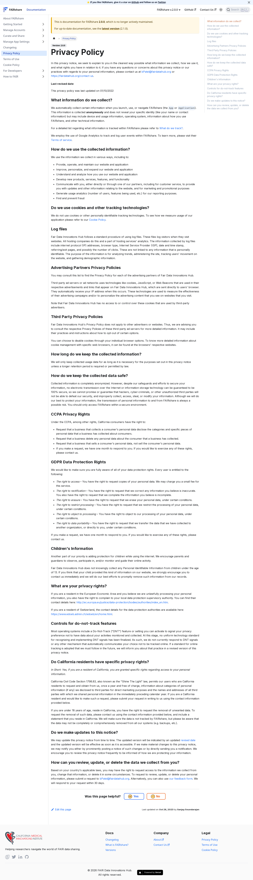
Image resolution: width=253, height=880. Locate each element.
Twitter (162, 2)
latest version (110, 28)
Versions (111, 850)
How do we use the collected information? (223, 27)
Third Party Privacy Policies (221, 50)
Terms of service (61, 140)
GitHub (190, 9)
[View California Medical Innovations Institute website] (23, 843)
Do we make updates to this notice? (226, 100)
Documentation (36, 9)
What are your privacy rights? (222, 83)
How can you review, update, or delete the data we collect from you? (228, 107)
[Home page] (54, 38)
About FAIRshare (13, 18)
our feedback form (180, 778)
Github (135, 2)
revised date (188, 740)
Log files (211, 41)
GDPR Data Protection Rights (222, 74)
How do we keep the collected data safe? (226, 64)
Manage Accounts (14, 30)
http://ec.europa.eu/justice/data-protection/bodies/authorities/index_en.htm (122, 602)
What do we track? (171, 128)
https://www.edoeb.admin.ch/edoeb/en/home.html (81, 614)
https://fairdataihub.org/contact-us (72, 75)
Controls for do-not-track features (225, 88)
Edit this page (61, 809)
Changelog (10, 47)
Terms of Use (11, 59)
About (159, 839)
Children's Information (218, 79)
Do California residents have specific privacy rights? (226, 95)
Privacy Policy (11, 53)
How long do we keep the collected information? (226, 56)
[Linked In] (20, 857)
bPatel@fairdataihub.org (156, 71)
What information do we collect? (224, 21)
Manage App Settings (16, 41)
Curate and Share (14, 36)
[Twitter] (14, 857)
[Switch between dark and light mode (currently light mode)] (220, 9)
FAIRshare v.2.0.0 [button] (167, 9)
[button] (130, 796)
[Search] (237, 10)
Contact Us (208, 9)
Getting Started (12, 24)
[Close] (249, 2)
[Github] (7, 857)
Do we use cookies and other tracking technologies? (227, 35)
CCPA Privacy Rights (218, 70)
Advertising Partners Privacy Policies (226, 45)
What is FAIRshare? (117, 845)
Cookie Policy (11, 65)
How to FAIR (10, 76)
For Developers (12, 70)
